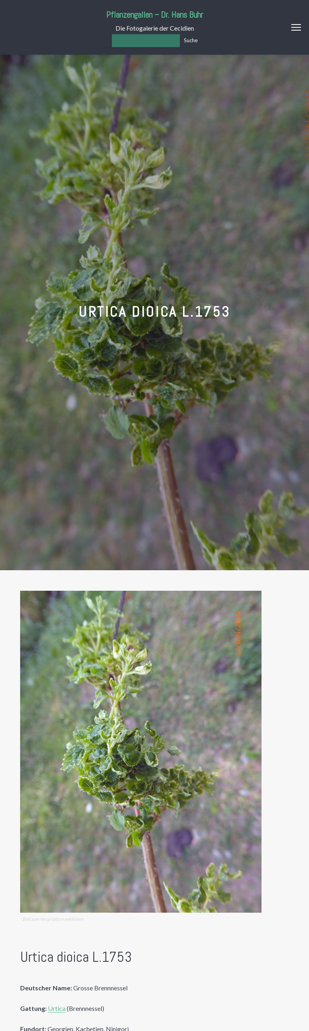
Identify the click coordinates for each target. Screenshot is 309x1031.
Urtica (57, 1008)
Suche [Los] (191, 40)
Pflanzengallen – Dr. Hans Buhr (154, 14)
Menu (296, 27)
